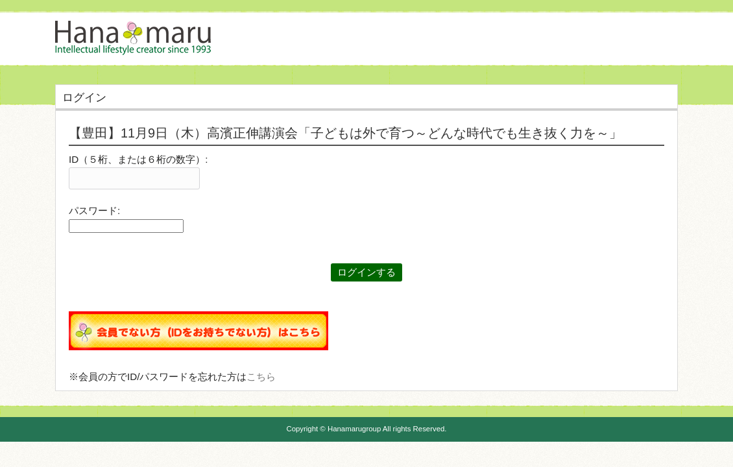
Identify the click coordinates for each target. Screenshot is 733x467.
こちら (261, 376)
